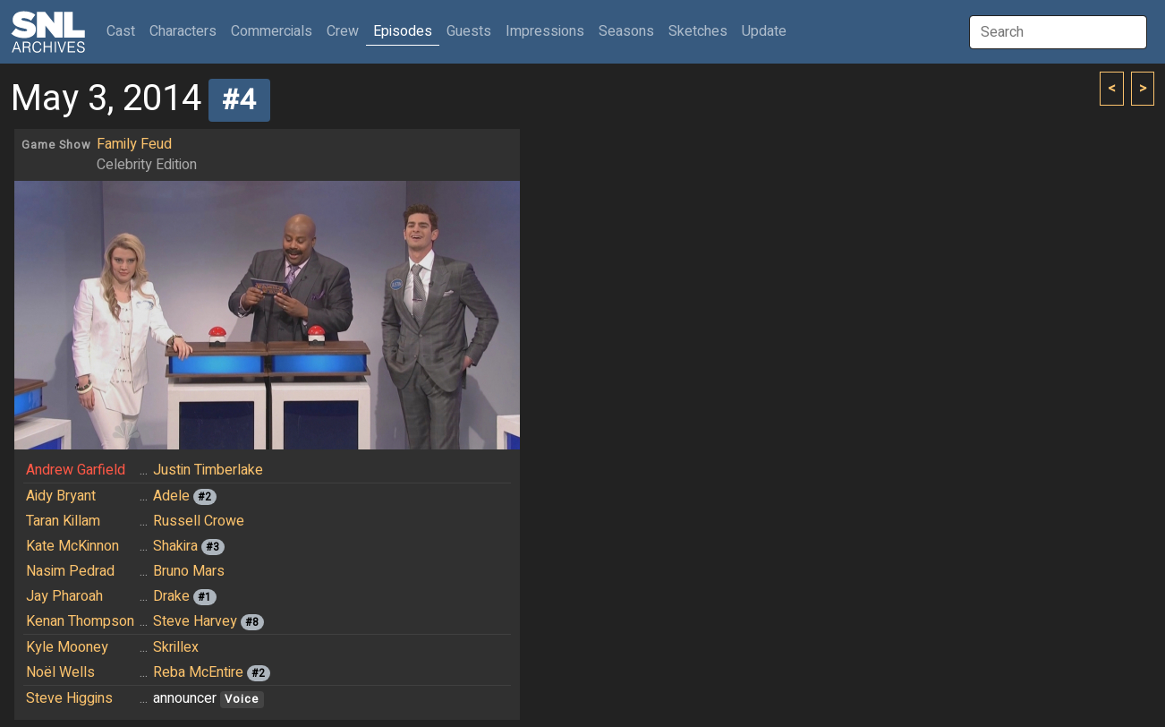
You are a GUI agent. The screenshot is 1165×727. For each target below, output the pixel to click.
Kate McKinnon (72, 546)
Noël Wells (60, 672)
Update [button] (764, 31)
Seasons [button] (626, 31)
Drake (171, 596)
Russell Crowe (198, 521)
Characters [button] (183, 31)
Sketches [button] (697, 31)
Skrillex (176, 647)
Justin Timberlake (208, 470)
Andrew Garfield (75, 470)
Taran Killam (63, 521)
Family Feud (134, 144)
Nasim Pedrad (70, 571)
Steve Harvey (195, 621)
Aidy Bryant (61, 496)
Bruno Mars (189, 571)
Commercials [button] (271, 31)
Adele (171, 496)
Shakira (175, 546)
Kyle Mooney (67, 647)
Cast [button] (124, 31)
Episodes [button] (402, 31)
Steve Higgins (69, 698)
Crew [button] (343, 31)
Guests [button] (468, 31)
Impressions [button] (545, 31)
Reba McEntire (198, 672)
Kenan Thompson (80, 621)
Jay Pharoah (64, 596)
